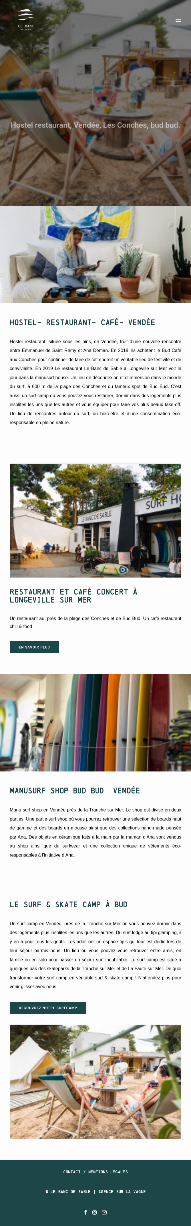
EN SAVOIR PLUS (34, 647)
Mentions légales (108, 1172)
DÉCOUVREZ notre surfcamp (48, 1008)
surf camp (38, 389)
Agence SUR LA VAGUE (122, 1191)
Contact (72, 1172)
